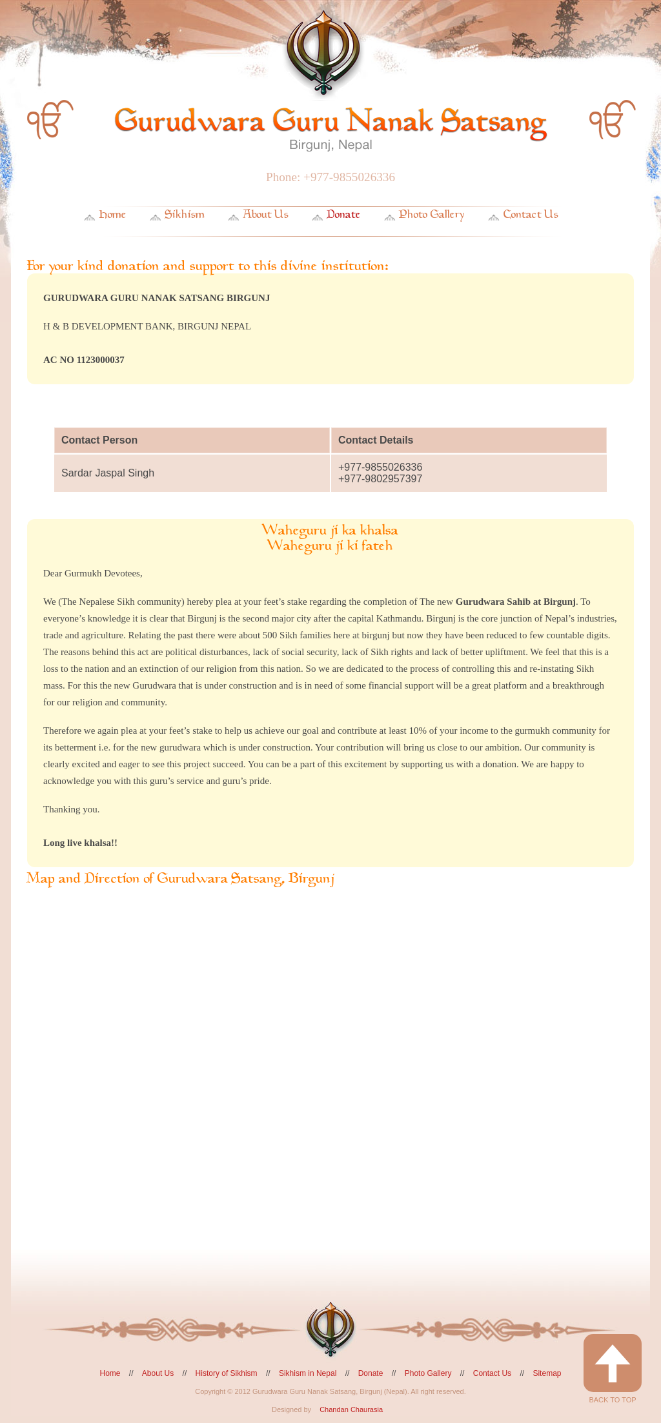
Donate (344, 214)
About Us (266, 214)
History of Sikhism (227, 1373)
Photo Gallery (432, 214)
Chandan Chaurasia (351, 1409)
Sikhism (185, 214)
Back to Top (613, 1369)
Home (113, 214)
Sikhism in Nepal (307, 1373)
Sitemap (547, 1373)
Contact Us (530, 214)
